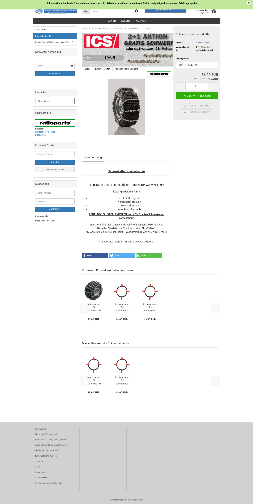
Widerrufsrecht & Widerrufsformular (51, 445)
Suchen (112, 21)
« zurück (97, 69)
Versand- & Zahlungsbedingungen (50, 439)
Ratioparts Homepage (45, 132)
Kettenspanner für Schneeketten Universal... (94, 307)
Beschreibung (93, 157)
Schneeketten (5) (43, 36)
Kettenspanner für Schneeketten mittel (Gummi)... (150, 307)
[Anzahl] (196, 86)
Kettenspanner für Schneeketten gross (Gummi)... (122, 307)
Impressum (40, 472)
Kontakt (38, 467)
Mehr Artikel (40, 135)
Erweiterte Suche (55, 169)
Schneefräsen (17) (43, 29)
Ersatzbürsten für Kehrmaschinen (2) (52, 42)
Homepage (140, 21)
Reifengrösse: (182, 58)
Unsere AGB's (41, 477)
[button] (180, 86)
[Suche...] (86, 11)
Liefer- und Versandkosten (47, 434)
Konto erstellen (42, 216)
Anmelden (55, 74)
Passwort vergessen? (45, 221)
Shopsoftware (116, 500)
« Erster (87, 69)
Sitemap (39, 461)
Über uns (125, 21)
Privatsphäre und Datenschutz (48, 483)
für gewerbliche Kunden (46, 456)
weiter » (107, 69)
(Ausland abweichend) (204, 50)
